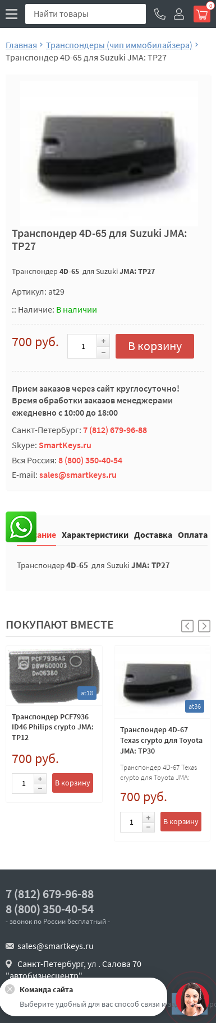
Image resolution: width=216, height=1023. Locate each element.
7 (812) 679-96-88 (115, 429)
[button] (204, 626)
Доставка (153, 534)
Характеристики (95, 534)
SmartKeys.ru (65, 444)
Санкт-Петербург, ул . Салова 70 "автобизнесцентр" (73, 970)
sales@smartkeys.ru (78, 474)
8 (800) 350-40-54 (90, 460)
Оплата (193, 534)
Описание (36, 534)
